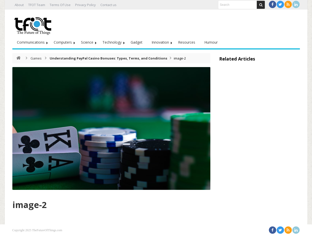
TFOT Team (36, 5)
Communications (31, 42)
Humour (211, 42)
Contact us (108, 5)
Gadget (137, 42)
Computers (63, 42)
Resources (186, 42)
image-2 (33, 204)
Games (36, 58)
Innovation (160, 42)
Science (87, 42)
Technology (112, 42)
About (19, 5)
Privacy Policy (85, 5)
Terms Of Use (60, 5)
